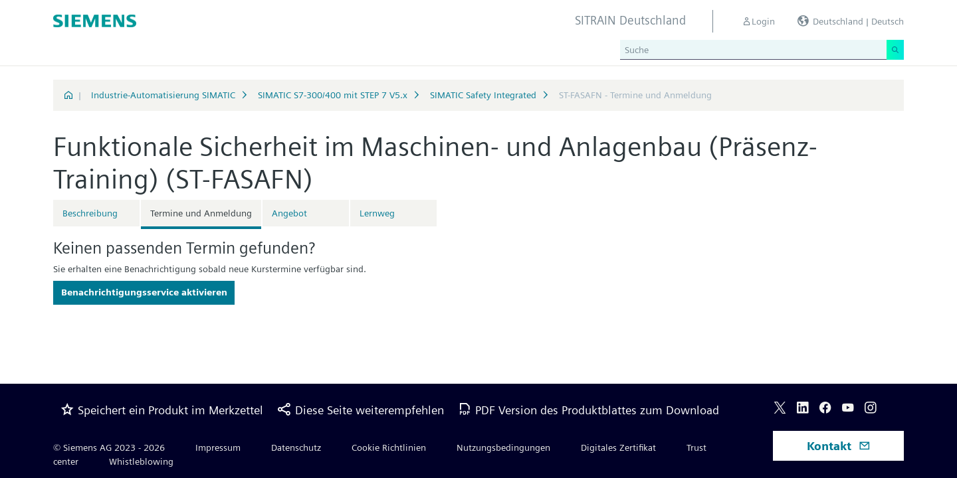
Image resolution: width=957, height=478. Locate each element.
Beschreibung (90, 213)
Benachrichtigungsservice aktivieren (144, 292)
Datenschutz (296, 447)
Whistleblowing (141, 461)
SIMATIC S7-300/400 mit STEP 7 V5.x (332, 95)
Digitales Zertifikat (618, 447)
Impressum (218, 447)
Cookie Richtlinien (389, 447)
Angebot (289, 213)
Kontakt (839, 446)
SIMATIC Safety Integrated (483, 95)
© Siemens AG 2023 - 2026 (109, 447)
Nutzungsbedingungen (503, 447)
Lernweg (377, 213)
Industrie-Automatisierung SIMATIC (163, 95)
